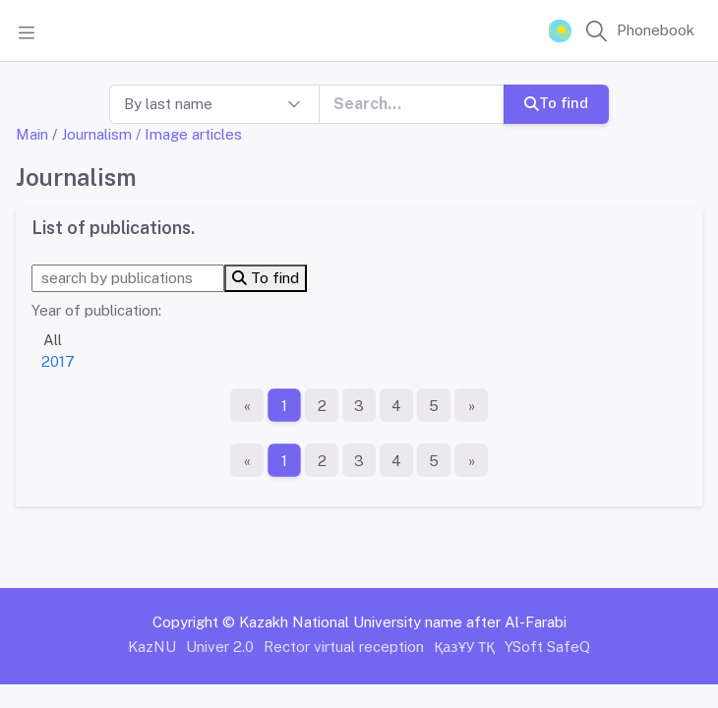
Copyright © (193, 622)
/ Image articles (189, 134)
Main (32, 134)
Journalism (96, 134)
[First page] (247, 405)
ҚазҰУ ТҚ (464, 646)
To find (556, 102)
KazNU (152, 646)
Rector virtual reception (344, 646)
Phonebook (655, 30)
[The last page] (471, 405)
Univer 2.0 (220, 646)
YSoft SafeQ (547, 646)
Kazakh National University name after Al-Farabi (403, 622)
